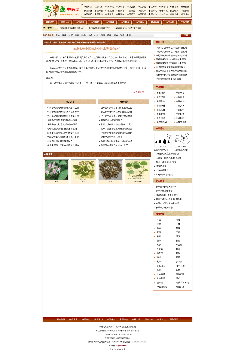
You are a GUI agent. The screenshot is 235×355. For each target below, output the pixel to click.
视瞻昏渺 (161, 278)
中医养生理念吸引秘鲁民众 (60, 141)
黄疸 (159, 232)
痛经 (178, 253)
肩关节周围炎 (182, 282)
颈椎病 (160, 282)
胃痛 (178, 228)
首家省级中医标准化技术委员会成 (116, 141)
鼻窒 (159, 270)
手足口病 (161, 266)
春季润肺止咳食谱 (164, 191)
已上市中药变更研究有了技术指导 (116, 116)
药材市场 (99, 7)
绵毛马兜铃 (137, 181)
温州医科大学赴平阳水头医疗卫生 (116, 108)
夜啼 (159, 261)
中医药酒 (131, 14)
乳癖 (159, 245)
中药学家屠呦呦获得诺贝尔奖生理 (63, 108)
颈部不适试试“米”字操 (166, 162)
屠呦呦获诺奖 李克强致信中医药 (62, 120)
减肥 (70, 35)
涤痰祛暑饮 (161, 166)
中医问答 (180, 114)
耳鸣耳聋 (180, 266)
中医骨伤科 (162, 122)
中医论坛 (170, 22)
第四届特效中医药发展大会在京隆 (116, 112)
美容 (77, 35)
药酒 (103, 35)
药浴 (116, 35)
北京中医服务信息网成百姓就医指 (116, 129)
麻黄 (110, 181)
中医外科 (161, 106)
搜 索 (186, 35)
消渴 (178, 236)
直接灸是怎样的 (182, 150)
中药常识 (120, 7)
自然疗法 (163, 14)
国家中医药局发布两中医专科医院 (63, 133)
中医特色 (125, 22)
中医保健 (110, 22)
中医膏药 (88, 14)
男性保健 (174, 7)
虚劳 (159, 241)
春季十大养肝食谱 (164, 208)
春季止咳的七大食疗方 (166, 187)
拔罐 (90, 35)
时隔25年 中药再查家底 (111, 120)
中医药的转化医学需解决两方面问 (116, 133)
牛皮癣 (179, 245)
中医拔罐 (185, 11)
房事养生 (174, 14)
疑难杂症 (155, 22)
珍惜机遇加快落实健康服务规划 (62, 129)
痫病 (159, 228)
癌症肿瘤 (180, 287)
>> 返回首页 (138, 92)
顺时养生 (185, 14)
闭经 (159, 257)
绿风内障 (161, 274)
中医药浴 (142, 14)
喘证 (178, 220)
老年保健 (163, 11)
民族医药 (185, 22)
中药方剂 (153, 7)
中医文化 (163, 7)
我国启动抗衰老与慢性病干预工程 (110, 83)
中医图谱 (161, 118)
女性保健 (185, 7)
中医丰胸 (99, 11)
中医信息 (80, 22)
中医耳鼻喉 (181, 122)
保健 (64, 35)
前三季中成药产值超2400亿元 (67, 83)
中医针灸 (153, 14)
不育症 (160, 253)
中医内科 (180, 101)
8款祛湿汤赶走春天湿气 (167, 195)
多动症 (179, 261)
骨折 (178, 278)
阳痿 (178, 232)
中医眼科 (180, 110)
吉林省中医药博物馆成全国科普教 (63, 137)
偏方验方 (174, 11)
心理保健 (88, 11)
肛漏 (178, 249)
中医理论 (109, 7)
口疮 (178, 270)
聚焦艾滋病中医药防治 (111, 137)
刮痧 (83, 35)
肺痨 (159, 224)
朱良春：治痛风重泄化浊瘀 (168, 158)
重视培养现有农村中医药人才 (72, 28)
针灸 (96, 35)
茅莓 (56, 181)
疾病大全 (65, 22)
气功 (122, 35)
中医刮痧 (99, 14)
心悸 (178, 224)
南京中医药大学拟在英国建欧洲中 (63, 145)
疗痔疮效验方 (162, 170)
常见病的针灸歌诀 (164, 174)
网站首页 (50, 22)
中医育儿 (153, 11)
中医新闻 (88, 7)
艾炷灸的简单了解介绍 (163, 150)
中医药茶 (120, 14)
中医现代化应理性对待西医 (99, 28)
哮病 (159, 220)
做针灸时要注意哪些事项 (167, 154)
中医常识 (95, 22)
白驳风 (160, 249)
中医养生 (140, 22)
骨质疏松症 (162, 287)
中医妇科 (180, 106)
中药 (128, 35)
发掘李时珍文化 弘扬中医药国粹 (128, 28)
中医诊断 (131, 7)
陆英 (83, 181)
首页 (55, 42)
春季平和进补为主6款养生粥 (169, 199)
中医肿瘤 (161, 114)
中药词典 (142, 7)
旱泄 (159, 236)
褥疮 (178, 241)
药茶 (109, 35)
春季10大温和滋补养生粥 (167, 203)
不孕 (178, 257)
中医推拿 (109, 14)
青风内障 (180, 274)
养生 (58, 35)
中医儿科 (161, 110)
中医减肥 (109, 11)
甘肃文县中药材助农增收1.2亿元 (116, 124)
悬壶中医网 (122, 346)
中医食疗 (131, 11)
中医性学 (142, 11)
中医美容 (120, 11)
